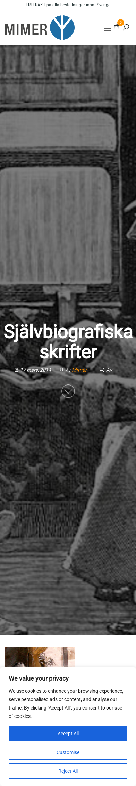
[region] (68, 726)
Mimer (80, 370)
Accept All (68, 733)
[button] (107, 28)
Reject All (68, 771)
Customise (68, 752)
